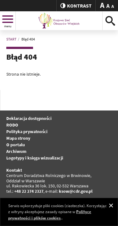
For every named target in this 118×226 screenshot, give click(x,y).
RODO (12, 125)
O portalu (15, 145)
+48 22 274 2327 (28, 191)
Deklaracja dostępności (29, 118)
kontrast (76, 6)
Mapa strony (18, 138)
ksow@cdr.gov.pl (76, 191)
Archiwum (16, 151)
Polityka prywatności (27, 131)
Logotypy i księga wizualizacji (34, 158)
